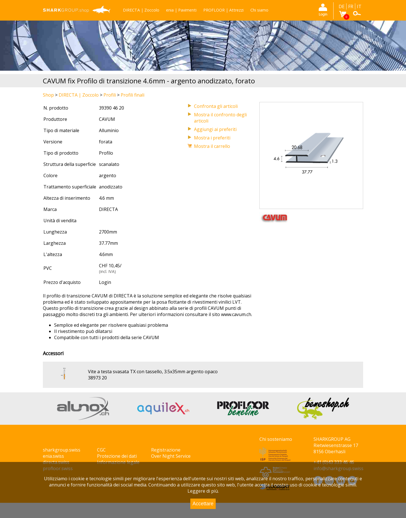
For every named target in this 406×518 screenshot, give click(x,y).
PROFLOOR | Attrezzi (223, 10)
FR (350, 6)
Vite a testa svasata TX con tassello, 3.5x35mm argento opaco (153, 371)
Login (105, 282)
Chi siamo (259, 10)
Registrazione (165, 450)
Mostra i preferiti (212, 138)
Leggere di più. (203, 491)
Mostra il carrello (212, 146)
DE (342, 6)
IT (359, 6)
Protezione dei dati (117, 456)
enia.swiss (53, 456)
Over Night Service (171, 456)
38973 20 (97, 378)
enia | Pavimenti (181, 10)
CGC (101, 450)
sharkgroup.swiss (61, 450)
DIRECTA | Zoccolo (141, 10)
